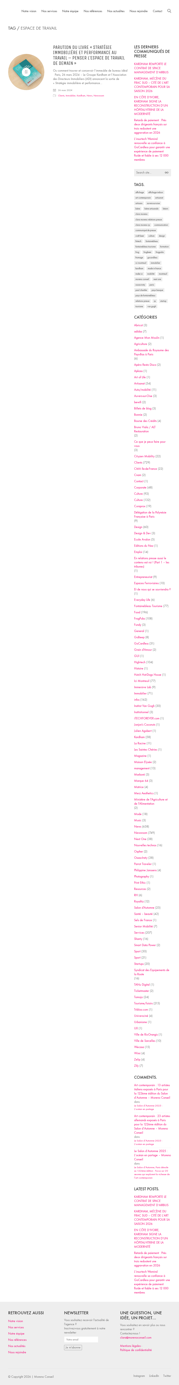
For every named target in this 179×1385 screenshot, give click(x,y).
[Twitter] (167, 1376)
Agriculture (140, 344)
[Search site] (169, 11)
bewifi (137, 402)
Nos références (17, 1340)
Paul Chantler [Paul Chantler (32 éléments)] (141, 290)
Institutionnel (141, 712)
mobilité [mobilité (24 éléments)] (150, 273)
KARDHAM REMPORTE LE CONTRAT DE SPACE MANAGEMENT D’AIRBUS (151, 68)
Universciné (141, 1016)
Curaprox (139, 506)
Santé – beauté (143, 914)
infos (136, 700)
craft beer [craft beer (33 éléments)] (140, 236)
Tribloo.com (141, 1009)
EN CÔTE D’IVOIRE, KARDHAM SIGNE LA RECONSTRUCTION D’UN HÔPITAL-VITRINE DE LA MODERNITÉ (151, 106)
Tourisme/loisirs (143, 1003)
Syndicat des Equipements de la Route (151, 972)
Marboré (139, 774)
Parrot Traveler (143, 864)
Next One (140, 839)
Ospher (138, 851)
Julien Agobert (143, 731)
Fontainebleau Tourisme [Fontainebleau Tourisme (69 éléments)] (146, 246)
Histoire (138, 668)
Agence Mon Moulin (146, 338)
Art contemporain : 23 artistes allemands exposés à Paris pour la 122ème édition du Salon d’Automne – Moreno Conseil (152, 1124)
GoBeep (139, 637)
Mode (138, 814)
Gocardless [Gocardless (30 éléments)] (152, 257)
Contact (138, 481)
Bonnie (138, 415)
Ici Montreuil (141, 681)
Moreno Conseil (44, 1377)
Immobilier (71, 95)
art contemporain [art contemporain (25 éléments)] (143, 197)
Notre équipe (16, 1333)
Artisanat (139, 383)
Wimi (137, 1053)
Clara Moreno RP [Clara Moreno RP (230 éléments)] (143, 225)
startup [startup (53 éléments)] (163, 301)
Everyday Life (142, 600)
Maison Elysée (143, 762)
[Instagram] (139, 1376)
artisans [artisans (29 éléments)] (139, 203)
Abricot (138, 325)
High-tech (139, 662)
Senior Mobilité (143, 926)
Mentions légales (130, 1346)
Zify (136, 1066)
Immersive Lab (142, 687)
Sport (137, 951)
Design (138, 527)
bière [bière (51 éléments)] (138, 208)
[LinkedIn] (154, 1376)
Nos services (16, 1327)
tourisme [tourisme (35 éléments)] (139, 306)
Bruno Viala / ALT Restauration (145, 429)
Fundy (137, 625)
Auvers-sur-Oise (143, 396)
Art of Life (140, 377)
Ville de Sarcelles (144, 1041)
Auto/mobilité (142, 390)
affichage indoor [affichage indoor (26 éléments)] (155, 192)
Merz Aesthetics (144, 793)
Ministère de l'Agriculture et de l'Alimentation (151, 802)
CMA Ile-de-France (145, 469)
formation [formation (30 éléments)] (164, 246)
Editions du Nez (143, 546)
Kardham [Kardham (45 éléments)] (139, 268)
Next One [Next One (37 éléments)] (157, 279)
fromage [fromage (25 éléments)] (139, 257)
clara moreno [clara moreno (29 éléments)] (141, 214)
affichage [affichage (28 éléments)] (140, 192)
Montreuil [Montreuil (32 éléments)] (163, 273)
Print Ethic (140, 883)
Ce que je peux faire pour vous (149, 444)
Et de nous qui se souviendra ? (152, 589)
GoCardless (141, 643)
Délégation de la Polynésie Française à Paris (150, 514)
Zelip (137, 1059)
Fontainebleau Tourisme (148, 606)
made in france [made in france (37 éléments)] (154, 268)
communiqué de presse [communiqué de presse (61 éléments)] (146, 230)
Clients (61, 95)
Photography (141, 876)
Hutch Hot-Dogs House (147, 675)
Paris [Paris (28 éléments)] (152, 284)
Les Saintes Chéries (145, 749)
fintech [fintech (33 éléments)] (138, 241)
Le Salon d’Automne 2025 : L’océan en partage (148, 1107)
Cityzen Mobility (144, 456)
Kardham (81, 95)
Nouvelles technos (145, 845)
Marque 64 (141, 781)
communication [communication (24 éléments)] (161, 225)
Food (137, 612)
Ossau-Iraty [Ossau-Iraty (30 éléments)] (140, 284)
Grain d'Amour (143, 650)
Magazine (140, 756)
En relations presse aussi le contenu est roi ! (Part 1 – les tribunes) (151, 562)
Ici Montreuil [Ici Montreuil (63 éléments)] (141, 263)
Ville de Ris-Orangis (146, 1034)
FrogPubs (139, 618)
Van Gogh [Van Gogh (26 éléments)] (151, 306)
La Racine (140, 743)
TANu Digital (142, 984)
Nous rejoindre (17, 1352)
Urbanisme (140, 1022)
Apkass (138, 371)
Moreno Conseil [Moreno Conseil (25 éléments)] (142, 279)
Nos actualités (16, 1346)
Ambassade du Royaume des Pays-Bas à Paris (151, 352)
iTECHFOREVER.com (146, 718)
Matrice (139, 787)
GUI (136, 656)
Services (139, 932)
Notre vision (15, 1321)
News (89, 95)
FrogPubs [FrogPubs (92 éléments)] (160, 252)
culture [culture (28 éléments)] (151, 236)
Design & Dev (142, 533)
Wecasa (139, 1047)
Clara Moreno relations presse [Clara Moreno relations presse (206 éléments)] (149, 219)
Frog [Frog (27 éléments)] (137, 252)
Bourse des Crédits (145, 421)
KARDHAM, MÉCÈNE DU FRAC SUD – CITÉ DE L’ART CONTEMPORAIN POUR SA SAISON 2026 (152, 85)
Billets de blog (142, 408)
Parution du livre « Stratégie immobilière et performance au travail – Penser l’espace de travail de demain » (89, 55)
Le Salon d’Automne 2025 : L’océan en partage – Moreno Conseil (152, 1155)
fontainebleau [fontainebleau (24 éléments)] (152, 241)
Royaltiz (139, 901)
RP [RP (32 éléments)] (155, 301)
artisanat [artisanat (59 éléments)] (159, 197)
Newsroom (99, 95)
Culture (138, 494)
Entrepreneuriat (143, 577)
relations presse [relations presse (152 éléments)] (142, 301)
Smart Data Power (145, 945)
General (139, 631)
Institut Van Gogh (144, 706)
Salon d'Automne (144, 908)
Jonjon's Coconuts (144, 724)
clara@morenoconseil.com (135, 1337)
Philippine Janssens (145, 870)
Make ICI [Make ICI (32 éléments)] (139, 273)
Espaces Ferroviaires (146, 583)
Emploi (138, 552)
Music (137, 820)
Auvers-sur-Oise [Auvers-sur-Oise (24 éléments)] (153, 203)
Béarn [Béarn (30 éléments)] (165, 208)
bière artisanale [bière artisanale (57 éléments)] (151, 208)
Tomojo (138, 997)
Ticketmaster (141, 991)
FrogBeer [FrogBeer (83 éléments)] (147, 252)
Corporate (140, 487)
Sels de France (143, 920)
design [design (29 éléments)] (162, 236)
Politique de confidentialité (136, 1350)
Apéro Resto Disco (145, 365)
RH (136, 895)
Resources (140, 889)
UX (136, 1028)
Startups (139, 964)
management (142, 768)
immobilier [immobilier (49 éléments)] (155, 263)
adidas (138, 331)
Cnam (137, 475)
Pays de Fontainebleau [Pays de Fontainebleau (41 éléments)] (145, 295)
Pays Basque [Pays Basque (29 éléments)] (157, 290)
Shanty (138, 939)
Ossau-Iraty (140, 858)
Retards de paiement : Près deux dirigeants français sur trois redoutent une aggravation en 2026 (150, 126)
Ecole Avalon (142, 539)
